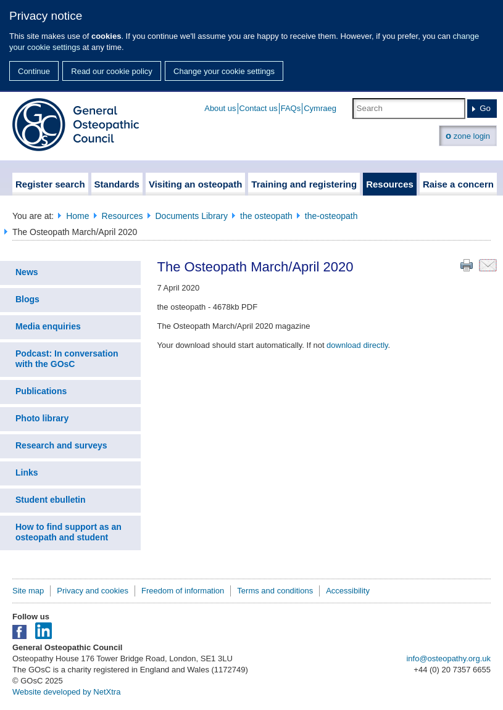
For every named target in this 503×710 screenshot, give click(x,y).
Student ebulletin (50, 500)
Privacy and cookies (92, 590)
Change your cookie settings (224, 71)
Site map (28, 590)
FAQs (291, 108)
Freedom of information (182, 590)
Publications (41, 391)
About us (220, 108)
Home (77, 216)
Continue (34, 71)
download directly (357, 345)
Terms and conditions (275, 590)
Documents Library (192, 216)
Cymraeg (320, 108)
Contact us (258, 108)
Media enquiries (48, 326)
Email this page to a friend (488, 265)
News (26, 272)
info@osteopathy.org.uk (448, 658)
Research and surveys (61, 445)
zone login (468, 135)
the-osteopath (331, 216)
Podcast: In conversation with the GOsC (66, 359)
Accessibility (348, 590)
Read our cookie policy (111, 71)
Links (26, 472)
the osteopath (266, 216)
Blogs (27, 299)
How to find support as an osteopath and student (68, 532)
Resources (122, 216)
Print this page (466, 265)
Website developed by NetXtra (66, 691)
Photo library (42, 418)
